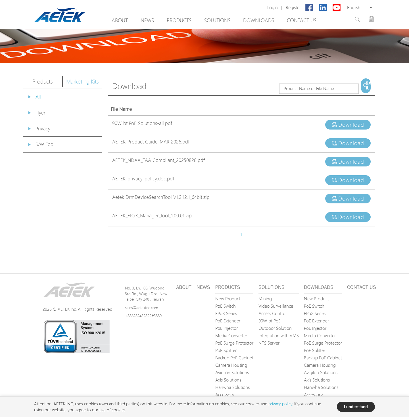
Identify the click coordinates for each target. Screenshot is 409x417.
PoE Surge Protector (234, 343)
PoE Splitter (226, 350)
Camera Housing (231, 365)
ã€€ (368, 85)
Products (179, 20)
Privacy (43, 129)
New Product (227, 298)
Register (293, 7)
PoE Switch (225, 306)
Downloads (258, 20)
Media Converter (231, 335)
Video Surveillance (275, 306)
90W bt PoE (269, 321)
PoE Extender (227, 321)
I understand (356, 407)
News (147, 20)
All (38, 97)
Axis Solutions (228, 380)
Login (272, 7)
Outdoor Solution (275, 328)
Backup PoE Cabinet (234, 357)
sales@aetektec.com (141, 307)
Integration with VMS (278, 335)
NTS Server (268, 343)
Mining (265, 298)
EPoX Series (226, 313)
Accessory (224, 394)
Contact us (301, 20)
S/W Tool (45, 144)
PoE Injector (226, 328)
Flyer (40, 113)
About (120, 20)
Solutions (217, 20)
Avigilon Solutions (232, 372)
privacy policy (280, 403)
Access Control (272, 313)
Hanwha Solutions (232, 387)
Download (348, 124)
